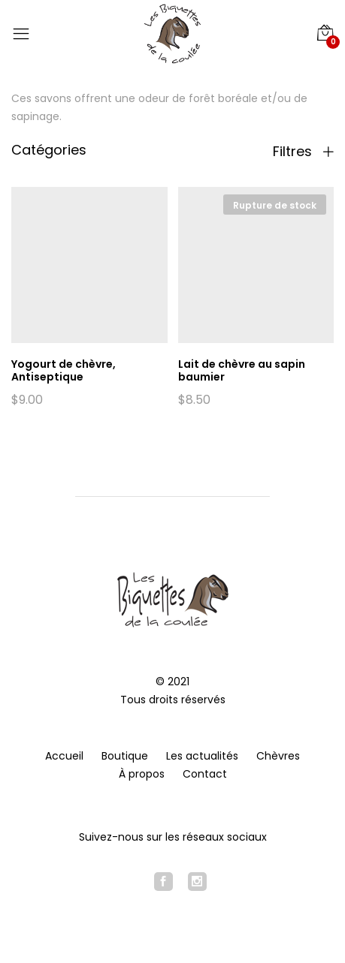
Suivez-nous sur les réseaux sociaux (173, 836)
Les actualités (202, 755)
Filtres (303, 151)
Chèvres (278, 755)
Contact (205, 773)
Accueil (64, 755)
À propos (142, 773)
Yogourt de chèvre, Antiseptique (63, 370)
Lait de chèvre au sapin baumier (241, 370)
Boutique (124, 755)
